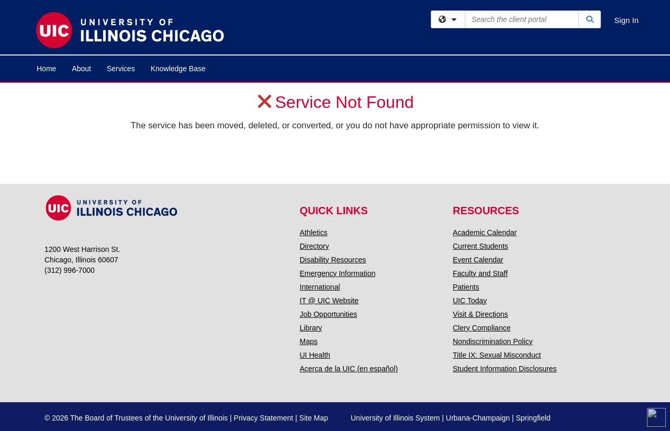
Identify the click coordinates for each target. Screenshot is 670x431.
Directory (314, 246)
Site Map (313, 418)
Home (46, 68)
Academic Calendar (485, 232)
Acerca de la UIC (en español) (349, 368)
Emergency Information (338, 273)
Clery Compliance (481, 328)
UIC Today (470, 300)
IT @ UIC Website (329, 300)
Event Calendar (478, 260)
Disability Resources (333, 260)
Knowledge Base (178, 68)
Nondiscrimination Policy (493, 341)
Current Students (480, 246)
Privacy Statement (264, 418)
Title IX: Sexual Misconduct (497, 355)
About (81, 68)
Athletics (314, 232)
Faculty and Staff (480, 273)
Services (121, 68)
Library (311, 328)
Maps (309, 341)
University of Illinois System (395, 418)
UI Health (315, 355)
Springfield (533, 418)
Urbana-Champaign (478, 418)
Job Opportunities (329, 314)
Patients (466, 287)
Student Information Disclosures (504, 368)
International (320, 287)
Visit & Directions (480, 314)
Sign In (626, 20)
